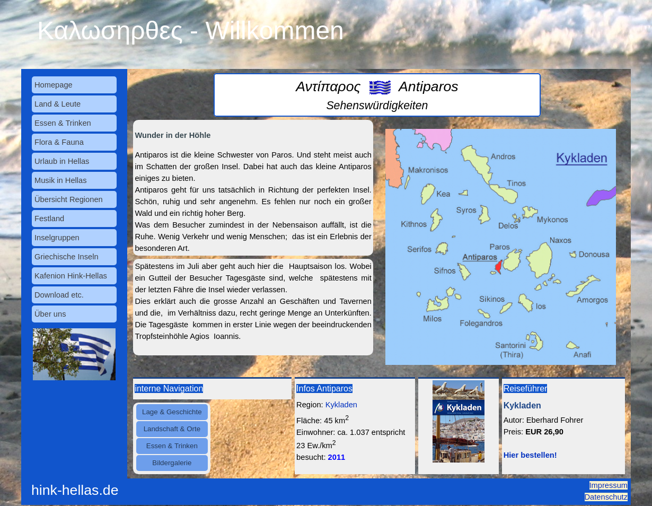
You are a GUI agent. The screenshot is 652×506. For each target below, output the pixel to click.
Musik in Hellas (60, 180)
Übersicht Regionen (68, 199)
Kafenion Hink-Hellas (70, 276)
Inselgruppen (57, 237)
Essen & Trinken (62, 123)
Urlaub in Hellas (61, 161)
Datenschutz (606, 497)
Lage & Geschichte (172, 412)
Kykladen (341, 404)
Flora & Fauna (59, 142)
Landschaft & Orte (172, 429)
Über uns (50, 314)
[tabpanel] (377, 95)
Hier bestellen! (530, 455)
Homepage (53, 85)
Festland (49, 218)
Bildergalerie (171, 463)
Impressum (608, 485)
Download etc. (59, 295)
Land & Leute (57, 104)
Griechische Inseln (66, 256)
